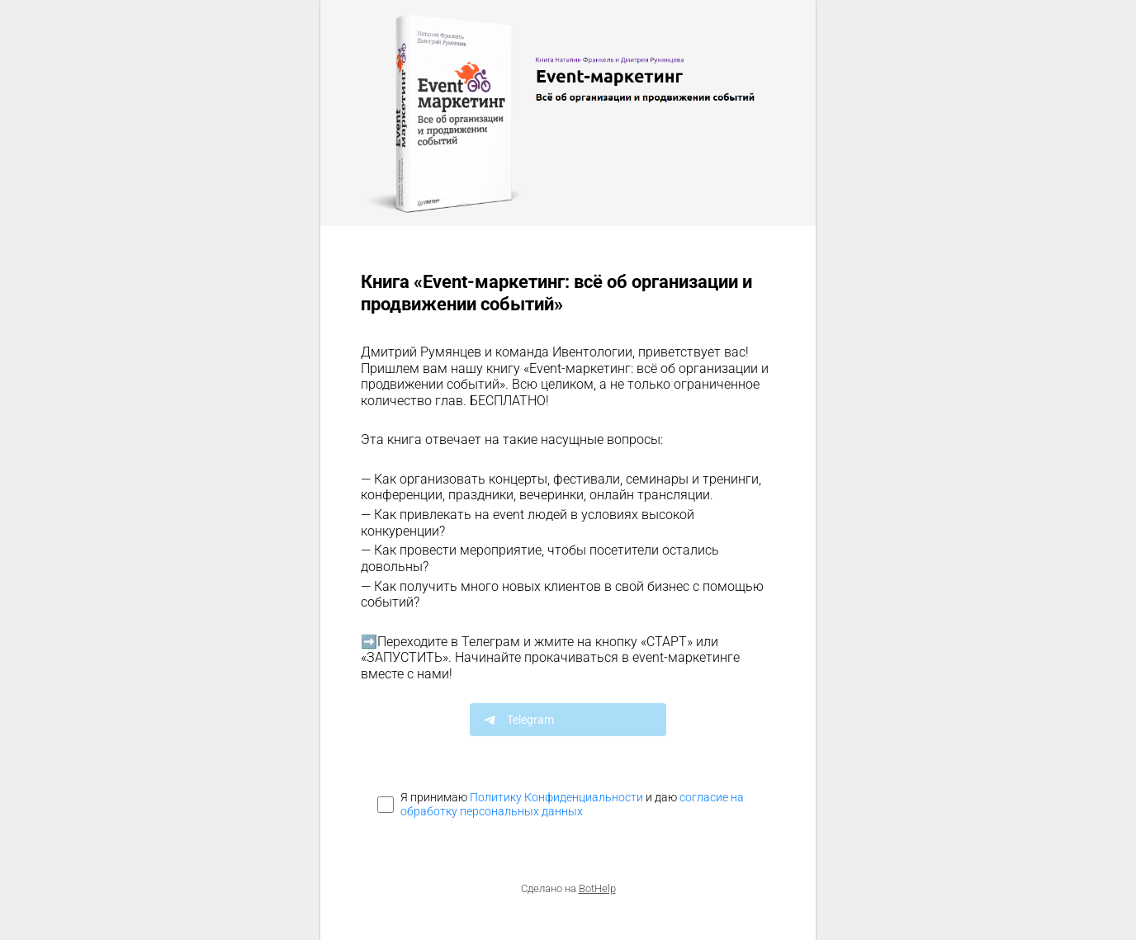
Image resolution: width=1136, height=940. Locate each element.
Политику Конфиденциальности (556, 797)
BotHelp (597, 888)
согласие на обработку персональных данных (572, 804)
